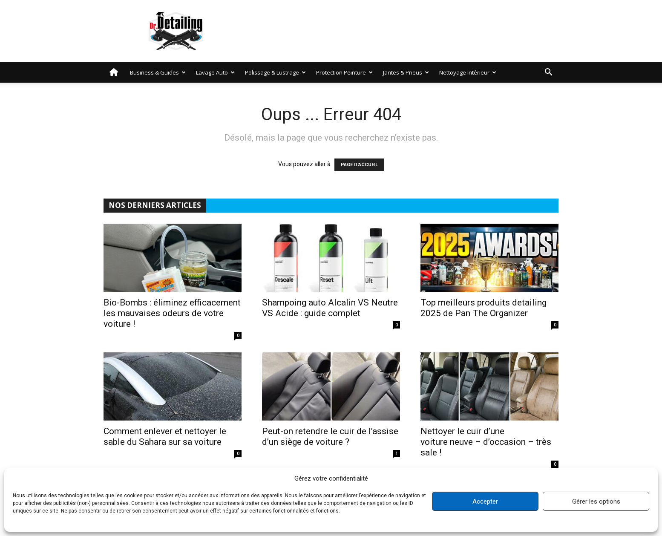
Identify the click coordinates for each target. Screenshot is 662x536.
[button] (548, 73)
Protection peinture (344, 72)
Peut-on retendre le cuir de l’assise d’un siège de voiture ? (330, 436)
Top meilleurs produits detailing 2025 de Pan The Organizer (483, 307)
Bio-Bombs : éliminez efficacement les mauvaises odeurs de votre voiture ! (172, 313)
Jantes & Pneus (406, 72)
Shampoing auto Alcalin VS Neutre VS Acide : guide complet (330, 307)
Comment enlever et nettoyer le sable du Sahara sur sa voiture (165, 436)
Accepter (485, 501)
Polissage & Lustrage (275, 72)
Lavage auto (215, 72)
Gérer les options (596, 501)
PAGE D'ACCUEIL (359, 164)
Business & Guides (158, 72)
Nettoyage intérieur (467, 72)
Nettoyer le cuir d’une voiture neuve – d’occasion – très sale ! (485, 442)
